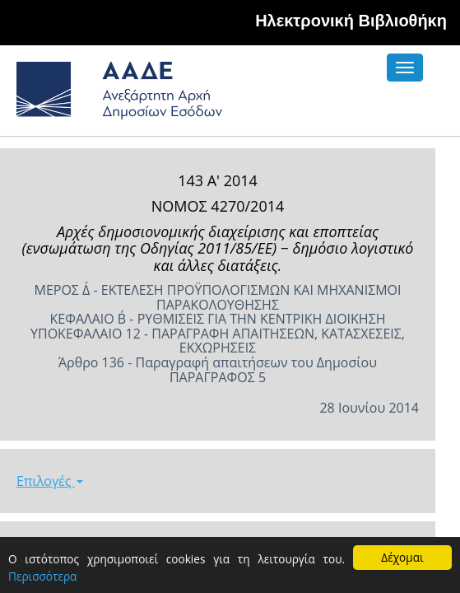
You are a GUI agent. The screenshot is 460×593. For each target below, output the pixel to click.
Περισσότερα (42, 576)
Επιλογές (49, 481)
